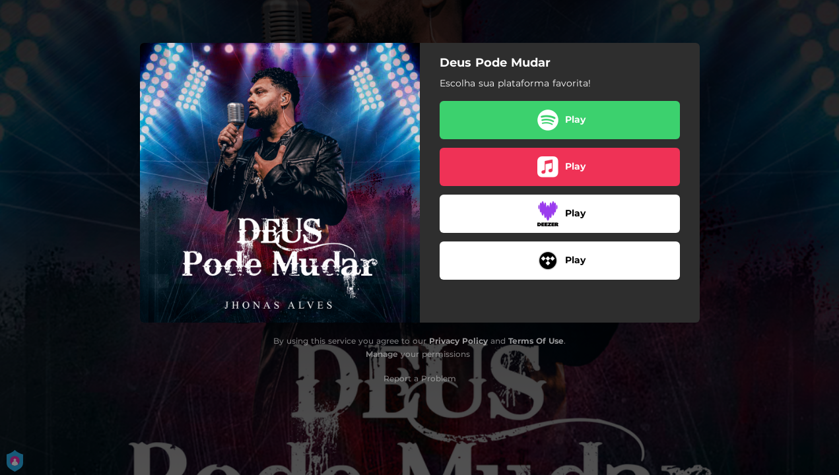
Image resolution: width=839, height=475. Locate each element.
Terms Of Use (536, 341)
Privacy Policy (458, 341)
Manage (382, 354)
